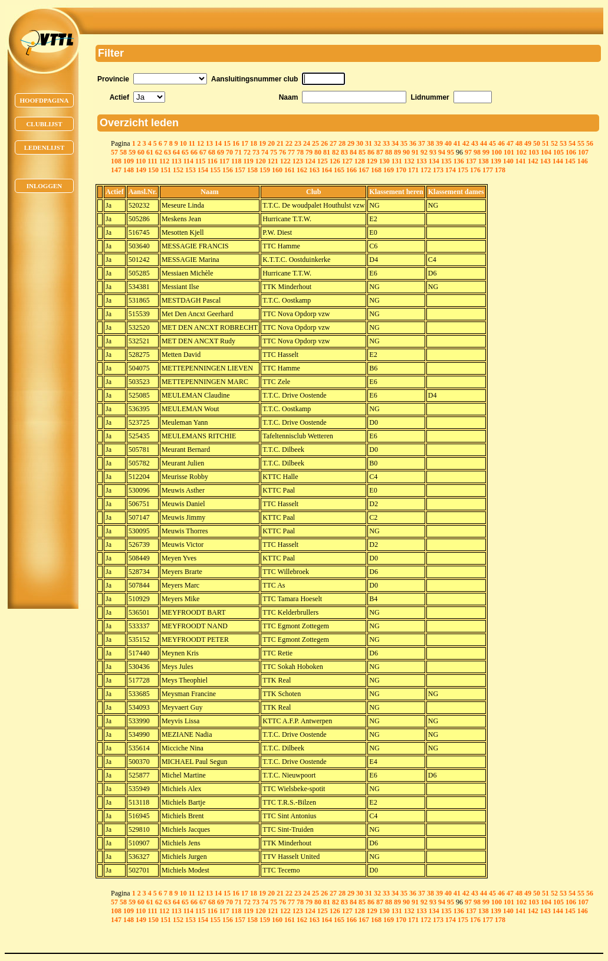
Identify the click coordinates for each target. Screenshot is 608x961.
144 (558, 161)
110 (141, 161)
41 (457, 143)
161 (289, 170)
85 (362, 152)
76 (282, 152)
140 (508, 161)
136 (458, 161)
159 (264, 170)
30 (359, 143)
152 (178, 170)
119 (248, 161)
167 (364, 170)
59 (132, 152)
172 (425, 170)
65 (185, 152)
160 (277, 170)
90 (406, 152)
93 (432, 152)
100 (496, 152)
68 (211, 152)
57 (114, 152)
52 (554, 143)
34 (395, 143)
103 (533, 152)
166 (351, 170)
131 (397, 161)
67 (202, 152)
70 (229, 152)
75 (273, 152)
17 (244, 143)
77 (291, 152)
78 (300, 152)
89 (397, 152)
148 (128, 170)
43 (474, 143)
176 (475, 170)
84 (353, 152)
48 (518, 143)
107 (583, 152)
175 (463, 170)
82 (335, 152)
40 (448, 143)
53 (563, 143)
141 (520, 161)
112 (164, 161)
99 (485, 152)
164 (326, 170)
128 (359, 161)
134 (434, 161)
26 (324, 143)
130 (384, 161)
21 (280, 143)
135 (446, 161)
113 (176, 161)
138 (483, 161)
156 (227, 170)
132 (409, 161)
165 (339, 170)
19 (262, 143)
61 (149, 152)
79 (309, 152)
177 (487, 170)
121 (273, 161)
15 (227, 143)
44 (483, 143)
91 (415, 152)
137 (471, 161)
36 (412, 143)
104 (546, 152)
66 (194, 152)
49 (527, 143)
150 (153, 170)
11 (192, 143)
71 (238, 152)
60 (140, 152)
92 (424, 152)
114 (188, 161)
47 (510, 143)
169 (388, 170)
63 (167, 152)
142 (533, 161)
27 (333, 143)
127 (347, 161)
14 (218, 143)
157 (240, 170)
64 (176, 152)
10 (183, 143)
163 (314, 170)
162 (302, 170)
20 (271, 143)
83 (344, 152)
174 (450, 170)
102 (521, 152)
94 (441, 152)
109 (128, 161)
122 (285, 161)
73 (255, 152)
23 (297, 143)
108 (116, 161)
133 (421, 161)
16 (235, 143)
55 (580, 143)
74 (264, 152)
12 (200, 143)
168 (376, 170)
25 (315, 143)
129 (372, 161)
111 (152, 161)
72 (247, 152)
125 (322, 161)
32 (377, 143)
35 (403, 143)
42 (465, 143)
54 (572, 143)
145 (570, 161)
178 (500, 170)
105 (558, 152)
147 (116, 170)
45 (492, 143)
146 (582, 161)
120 (260, 161)
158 (252, 170)
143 (545, 161)
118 (236, 161)
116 (212, 161)
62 (158, 152)
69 (220, 152)
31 (368, 143)
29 (350, 143)
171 (413, 170)
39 (439, 143)
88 (388, 152)
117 (224, 161)
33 (386, 143)
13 (209, 143)
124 (310, 161)
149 (141, 170)
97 (468, 152)
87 (379, 152)
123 (298, 161)
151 (165, 170)
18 (253, 143)
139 (496, 161)
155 (215, 170)
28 (342, 143)
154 (203, 170)
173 (438, 170)
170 (401, 170)
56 (589, 143)
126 (335, 161)
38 (430, 143)
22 (289, 143)
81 (326, 152)
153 (190, 170)
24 (306, 143)
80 (317, 152)
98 (477, 152)
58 (123, 152)
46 (501, 143)
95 (450, 152)
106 (571, 152)
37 (421, 143)
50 (536, 143)
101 (509, 152)
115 (200, 161)
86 (370, 152)
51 (545, 143)
